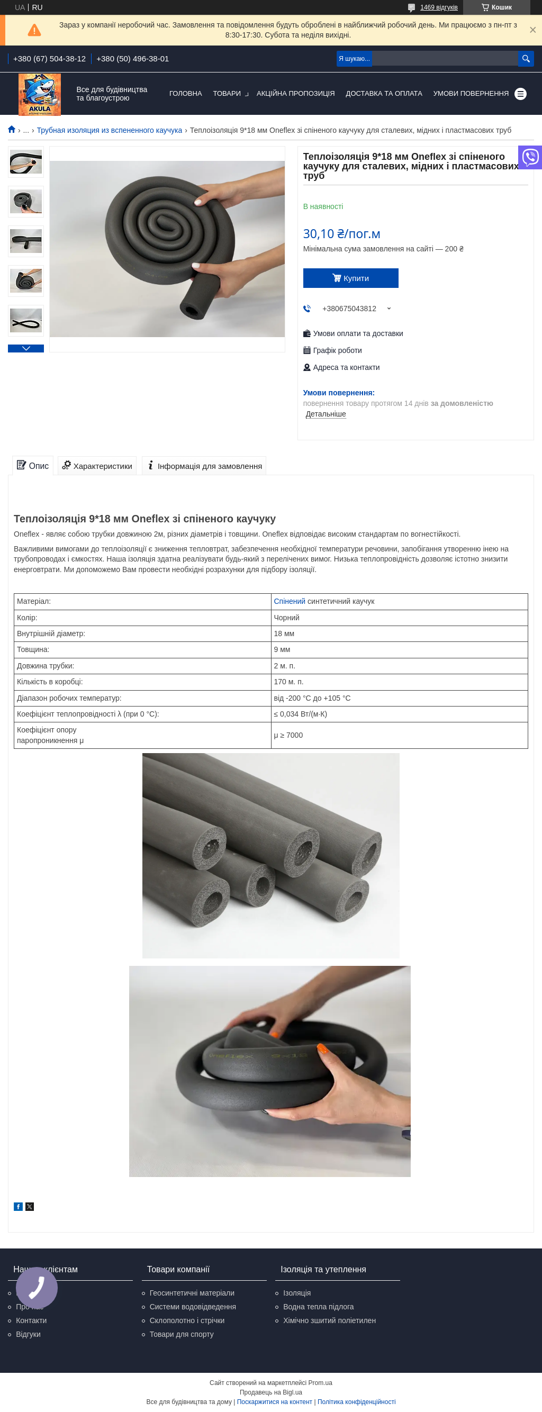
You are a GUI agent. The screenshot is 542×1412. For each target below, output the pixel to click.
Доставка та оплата (384, 93)
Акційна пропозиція (296, 93)
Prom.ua (320, 1383)
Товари (227, 93)
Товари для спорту (182, 1334)
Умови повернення (471, 93)
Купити (356, 278)
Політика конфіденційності (357, 1402)
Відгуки (28, 1334)
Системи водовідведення (193, 1306)
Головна (185, 93)
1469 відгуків (439, 7)
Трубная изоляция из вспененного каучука (110, 130)
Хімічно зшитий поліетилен (329, 1320)
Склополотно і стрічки (187, 1320)
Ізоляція (297, 1293)
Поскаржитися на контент (274, 1402)
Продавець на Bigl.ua (271, 1392)
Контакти (31, 1320)
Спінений (290, 601)
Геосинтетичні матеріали (192, 1293)
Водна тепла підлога (318, 1306)
